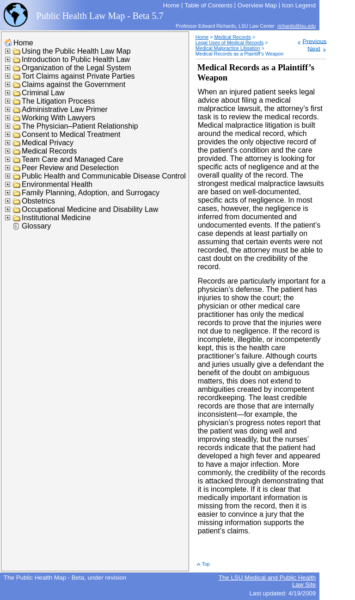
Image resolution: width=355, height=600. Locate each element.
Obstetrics (38, 201)
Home (23, 43)
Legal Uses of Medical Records (229, 42)
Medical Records (49, 151)
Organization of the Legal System (76, 68)
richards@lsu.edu (296, 26)
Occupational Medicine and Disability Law (90, 209)
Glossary (36, 226)
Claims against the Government (73, 84)
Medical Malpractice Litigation (228, 48)
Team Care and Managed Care (72, 159)
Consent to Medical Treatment (71, 134)
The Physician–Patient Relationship (80, 126)
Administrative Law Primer (65, 109)
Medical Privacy (47, 143)
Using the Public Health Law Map (76, 51)
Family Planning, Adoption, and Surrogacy (90, 193)
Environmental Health (57, 184)
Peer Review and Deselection (70, 168)
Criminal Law (43, 93)
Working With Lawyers (58, 118)
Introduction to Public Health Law (76, 59)
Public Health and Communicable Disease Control (104, 176)
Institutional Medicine (56, 218)
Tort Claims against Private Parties (78, 76)
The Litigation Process (58, 101)
